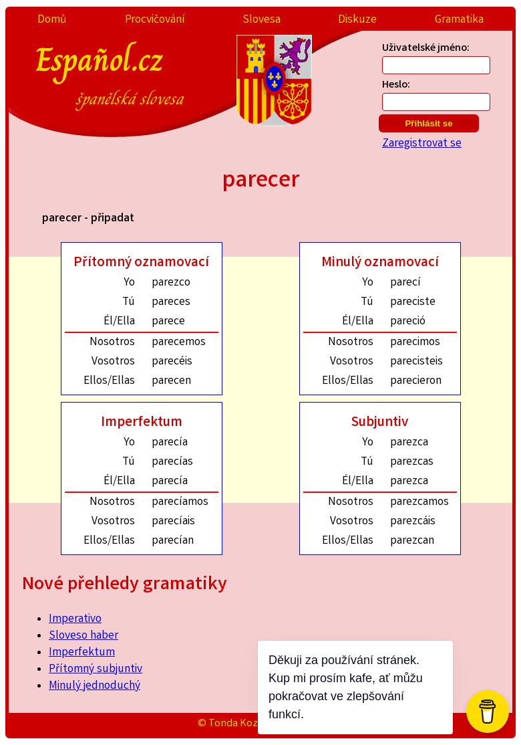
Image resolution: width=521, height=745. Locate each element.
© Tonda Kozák (233, 724)
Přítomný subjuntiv (95, 669)
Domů (52, 20)
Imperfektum (82, 653)
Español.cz (147, 73)
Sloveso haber (83, 636)
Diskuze (357, 20)
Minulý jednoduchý (94, 686)
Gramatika (459, 20)
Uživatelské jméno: (426, 48)
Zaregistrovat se (422, 144)
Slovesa (261, 20)
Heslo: (396, 85)
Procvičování (155, 20)
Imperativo (75, 619)
